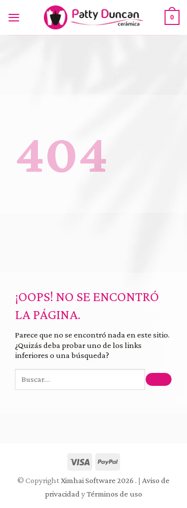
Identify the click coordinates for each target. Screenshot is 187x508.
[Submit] (158, 379)
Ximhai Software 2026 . (99, 480)
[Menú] (16, 17)
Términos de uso (114, 494)
